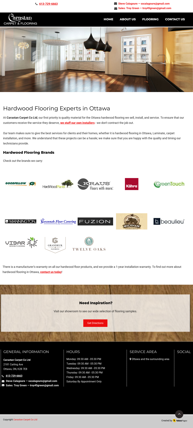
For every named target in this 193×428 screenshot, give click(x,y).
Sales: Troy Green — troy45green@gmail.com (144, 8)
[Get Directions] (95, 323)
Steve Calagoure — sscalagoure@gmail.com (144, 3)
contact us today (51, 272)
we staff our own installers (77, 122)
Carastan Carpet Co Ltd (25, 419)
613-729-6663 (48, 4)
